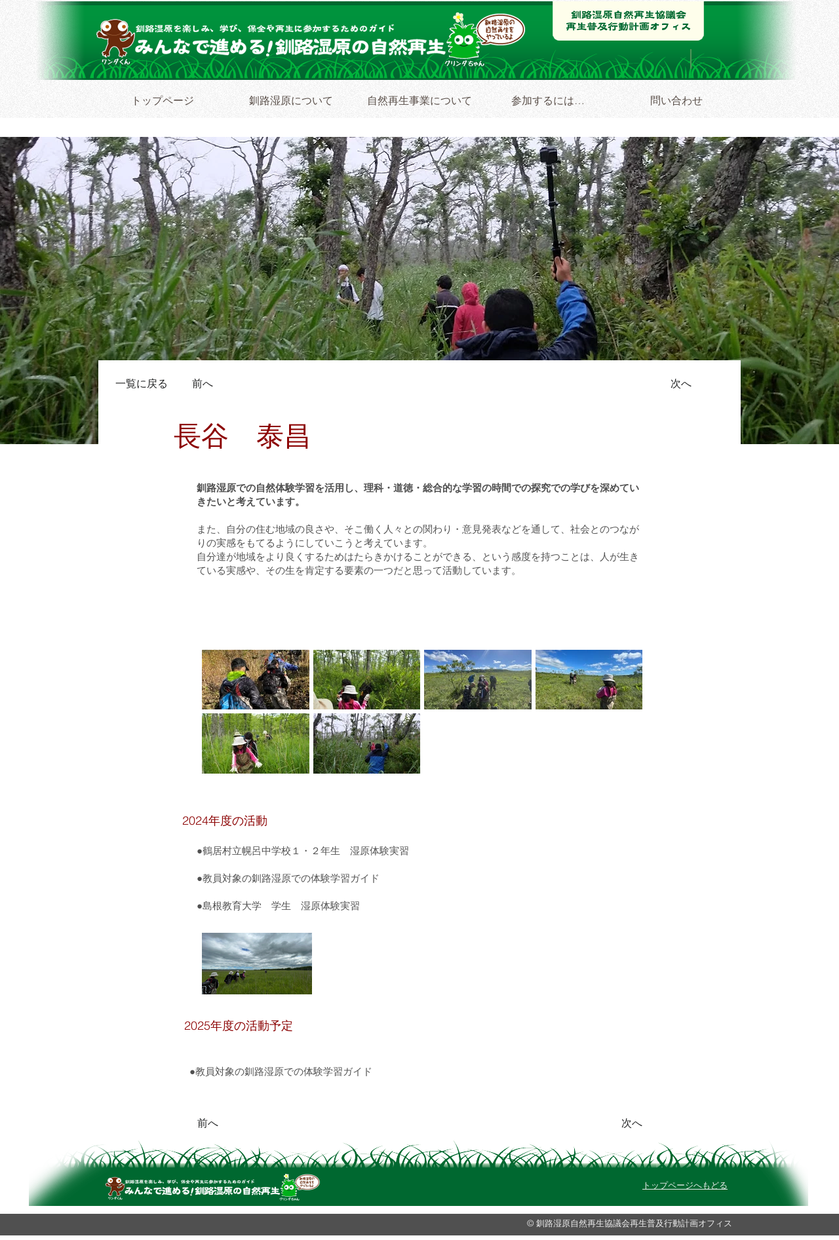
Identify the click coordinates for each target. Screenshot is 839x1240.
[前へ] (209, 384)
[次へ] (674, 384)
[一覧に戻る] (144, 384)
